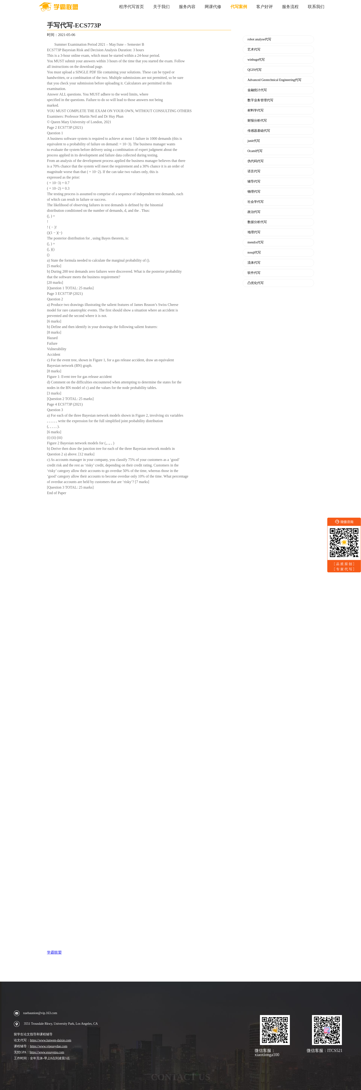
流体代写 (253, 262)
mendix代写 (255, 242)
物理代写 (253, 191)
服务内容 (187, 6)
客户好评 (264, 6)
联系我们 (316, 6)
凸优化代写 (255, 283)
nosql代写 (254, 252)
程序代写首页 (131, 6)
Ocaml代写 (254, 151)
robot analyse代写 (259, 39)
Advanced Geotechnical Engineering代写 (274, 80)
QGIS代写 (254, 70)
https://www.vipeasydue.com (48, 1046)
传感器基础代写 (258, 130)
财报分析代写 (257, 120)
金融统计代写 (257, 90)
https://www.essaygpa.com (47, 1052)
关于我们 (161, 6)
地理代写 (253, 232)
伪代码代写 (255, 161)
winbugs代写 (256, 59)
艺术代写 (253, 49)
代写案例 (238, 6)
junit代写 (253, 141)
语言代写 (253, 171)
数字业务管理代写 (260, 100)
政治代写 (253, 212)
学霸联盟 (54, 952)
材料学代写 (255, 110)
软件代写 (253, 273)
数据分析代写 (257, 222)
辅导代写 (253, 181)
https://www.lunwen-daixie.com (50, 1040)
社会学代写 (255, 201)
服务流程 (290, 6)
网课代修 (213, 6)
